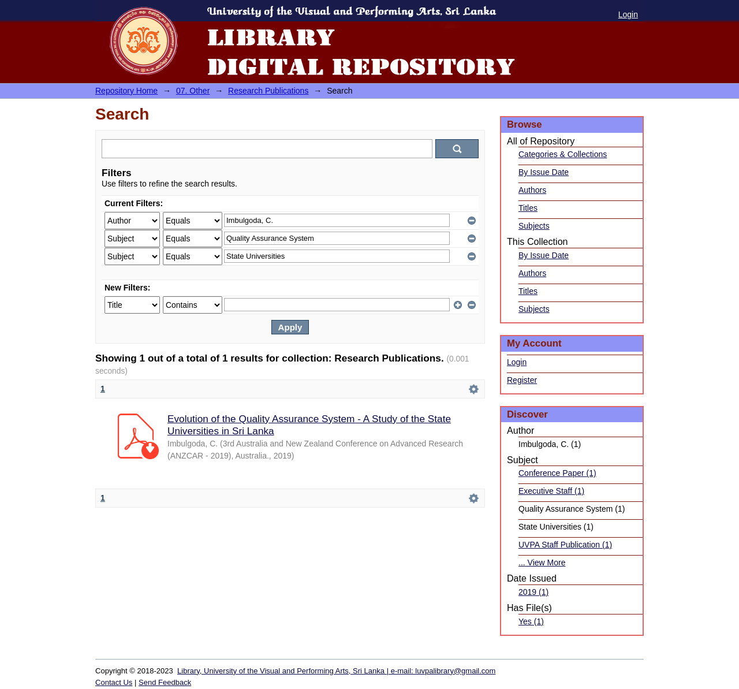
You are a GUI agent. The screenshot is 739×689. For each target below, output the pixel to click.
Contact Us (113, 682)
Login (628, 14)
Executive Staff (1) (551, 491)
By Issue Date (543, 172)
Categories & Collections (562, 154)
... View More (541, 562)
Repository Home (126, 90)
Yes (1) (531, 621)
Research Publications (268, 90)
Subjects (534, 225)
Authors (532, 190)
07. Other (193, 90)
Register (522, 380)
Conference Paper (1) (557, 473)
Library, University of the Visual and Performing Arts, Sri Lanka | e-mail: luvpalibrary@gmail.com (336, 670)
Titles (528, 208)
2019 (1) (533, 592)
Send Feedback (165, 682)
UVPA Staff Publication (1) (565, 544)
